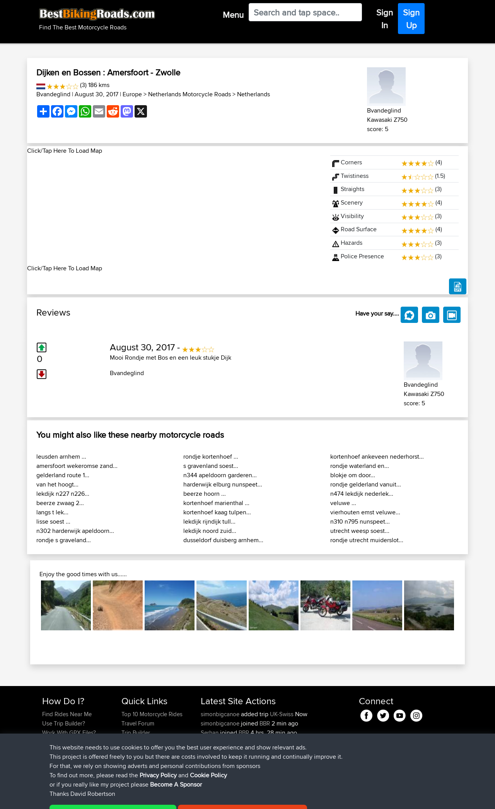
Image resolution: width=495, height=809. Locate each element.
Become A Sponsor (66, 751)
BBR (264, 723)
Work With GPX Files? (69, 733)
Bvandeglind (53, 94)
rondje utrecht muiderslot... (366, 540)
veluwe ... (343, 502)
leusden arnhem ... (61, 456)
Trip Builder (135, 733)
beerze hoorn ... (204, 493)
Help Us (131, 760)
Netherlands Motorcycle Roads (189, 94)
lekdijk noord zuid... (209, 530)
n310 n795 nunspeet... (360, 521)
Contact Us (135, 751)
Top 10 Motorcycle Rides (152, 714)
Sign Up (411, 18)
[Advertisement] (174, 209)
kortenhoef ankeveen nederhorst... (377, 456)
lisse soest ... (53, 521)
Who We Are (137, 742)
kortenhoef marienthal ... (216, 502)
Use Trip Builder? (63, 723)
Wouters (212, 742)
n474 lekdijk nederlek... (361, 493)
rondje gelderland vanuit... (365, 484)
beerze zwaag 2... (60, 502)
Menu (233, 15)
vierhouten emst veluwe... (365, 512)
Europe (132, 94)
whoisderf (214, 760)
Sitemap (114, 798)
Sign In (384, 18)
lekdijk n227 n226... (62, 493)
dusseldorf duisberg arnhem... (223, 540)
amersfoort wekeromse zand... (77, 465)
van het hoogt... (57, 484)
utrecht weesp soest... (359, 530)
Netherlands (253, 94)
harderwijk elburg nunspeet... (222, 484)
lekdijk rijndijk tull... (209, 521)
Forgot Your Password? (71, 742)
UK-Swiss (282, 714)
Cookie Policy (184, 798)
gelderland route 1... (62, 475)
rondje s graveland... (63, 540)
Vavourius (214, 751)
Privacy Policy (146, 798)
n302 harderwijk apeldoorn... (75, 530)
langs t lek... (52, 512)
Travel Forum (137, 723)
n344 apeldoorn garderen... (220, 475)
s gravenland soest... (210, 465)
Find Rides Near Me (67, 714)
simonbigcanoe (221, 714)
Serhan (210, 733)
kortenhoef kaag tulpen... (217, 512)
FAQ (47, 760)
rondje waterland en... (359, 465)
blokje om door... (352, 475)
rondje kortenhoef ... (210, 456)
